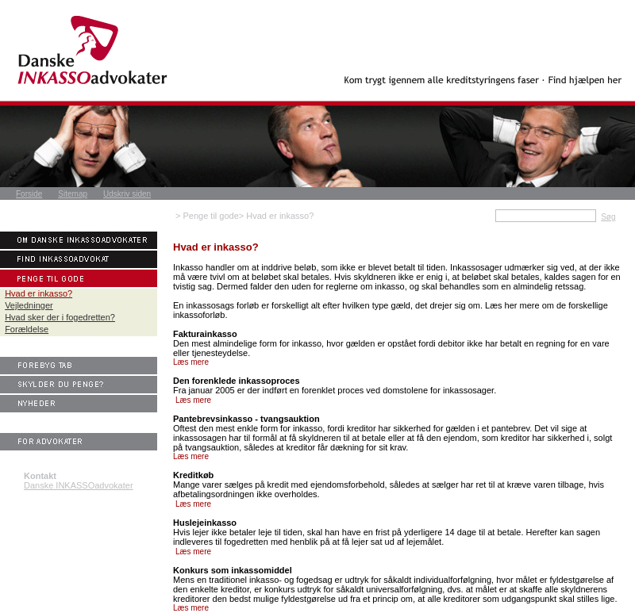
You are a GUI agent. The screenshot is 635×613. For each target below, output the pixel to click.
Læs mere (191, 362)
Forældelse (26, 329)
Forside (29, 194)
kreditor (361, 428)
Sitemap (72, 194)
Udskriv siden (127, 194)
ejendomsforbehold (347, 484)
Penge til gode (210, 215)
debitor (451, 343)
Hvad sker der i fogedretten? (60, 317)
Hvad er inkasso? (280, 215)
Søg (608, 217)
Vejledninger (29, 305)
